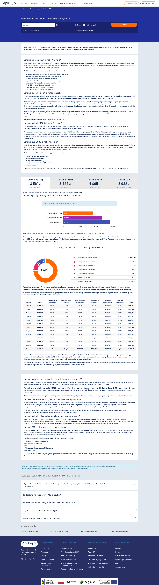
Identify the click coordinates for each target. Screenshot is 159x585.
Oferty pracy (24, 3)
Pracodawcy (35, 3)
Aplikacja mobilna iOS (96, 567)
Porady (44, 3)
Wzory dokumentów (68, 560)
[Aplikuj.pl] (29, 544)
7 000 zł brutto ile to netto (119, 531)
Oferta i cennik (66, 548)
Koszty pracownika (66, 247)
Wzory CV (91, 552)
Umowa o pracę (35, 183)
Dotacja (117, 563)
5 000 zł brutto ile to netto (59, 531)
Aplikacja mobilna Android (98, 563)
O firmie (118, 548)
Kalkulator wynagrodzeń (68, 3)
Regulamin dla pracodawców (72, 569)
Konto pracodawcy (68, 556)
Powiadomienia (46, 569)
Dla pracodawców (148, 3)
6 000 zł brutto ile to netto (89, 531)
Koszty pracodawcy (93, 247)
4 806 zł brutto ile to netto (29, 531)
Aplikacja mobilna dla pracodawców (69, 564)
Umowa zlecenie (65, 183)
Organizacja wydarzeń (123, 560)
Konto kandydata (131, 3)
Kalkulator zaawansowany (30, 30)
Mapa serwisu (120, 567)
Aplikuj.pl (9, 3)
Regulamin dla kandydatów (46, 564)
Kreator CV (53, 3)
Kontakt (117, 552)
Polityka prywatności (123, 556)
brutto (79, 25)
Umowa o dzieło (94, 183)
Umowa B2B (123, 183)
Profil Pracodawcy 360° (70, 552)
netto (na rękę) (91, 25)
